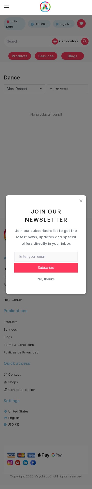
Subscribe (46, 267)
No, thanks (46, 279)
